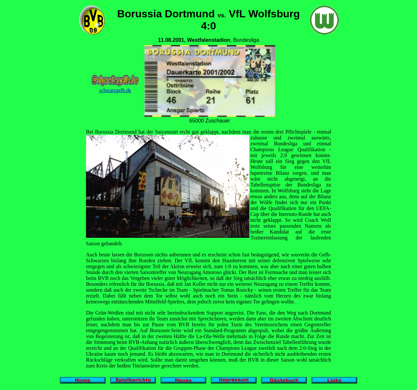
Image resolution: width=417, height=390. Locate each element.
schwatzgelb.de (115, 88)
